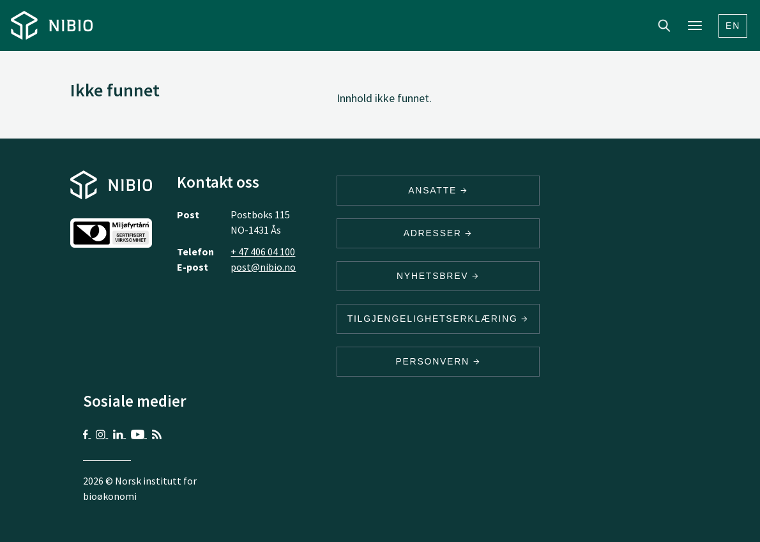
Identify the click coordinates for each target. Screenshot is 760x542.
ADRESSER (438, 233)
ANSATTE (437, 190)
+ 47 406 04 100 (263, 251)
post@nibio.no (263, 266)
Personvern (437, 361)
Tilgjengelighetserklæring (438, 318)
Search (664, 25)
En (733, 25)
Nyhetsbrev (438, 276)
